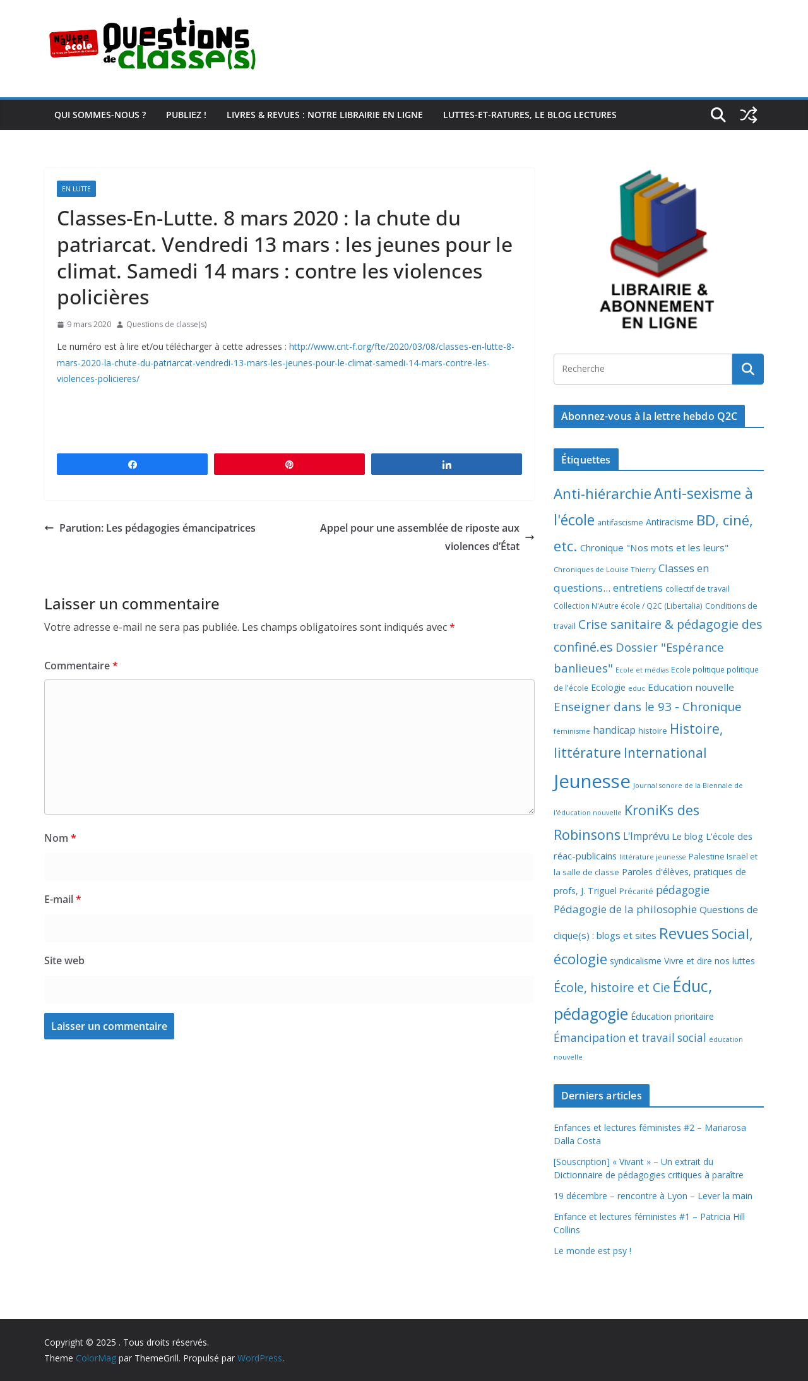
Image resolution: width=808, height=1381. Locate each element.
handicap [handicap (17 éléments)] (614, 730)
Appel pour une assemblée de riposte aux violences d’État (427, 537)
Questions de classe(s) (166, 324)
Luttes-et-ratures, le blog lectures (530, 115)
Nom (60, 838)
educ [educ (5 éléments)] (636, 688)
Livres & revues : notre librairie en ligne (325, 115)
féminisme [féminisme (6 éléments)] (572, 731)
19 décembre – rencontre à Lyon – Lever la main (653, 1196)
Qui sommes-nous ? (100, 115)
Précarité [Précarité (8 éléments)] (636, 891)
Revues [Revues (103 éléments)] (684, 933)
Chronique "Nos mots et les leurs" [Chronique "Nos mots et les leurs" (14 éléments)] (654, 547)
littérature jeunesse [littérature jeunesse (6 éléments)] (652, 856)
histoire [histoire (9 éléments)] (652, 730)
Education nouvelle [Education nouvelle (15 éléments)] (691, 687)
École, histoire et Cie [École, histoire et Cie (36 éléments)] (612, 987)
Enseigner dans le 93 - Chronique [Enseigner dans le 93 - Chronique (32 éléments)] (648, 706)
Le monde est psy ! (592, 1251)
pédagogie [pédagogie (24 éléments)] (683, 889)
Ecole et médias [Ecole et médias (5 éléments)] (641, 670)
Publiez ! (186, 115)
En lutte (76, 188)
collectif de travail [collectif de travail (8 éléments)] (697, 588)
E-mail (62, 899)
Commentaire (81, 666)
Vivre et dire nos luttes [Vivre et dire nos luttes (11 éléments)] (709, 961)
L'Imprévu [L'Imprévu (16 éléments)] (646, 836)
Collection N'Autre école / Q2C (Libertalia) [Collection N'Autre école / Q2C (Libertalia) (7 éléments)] (628, 606)
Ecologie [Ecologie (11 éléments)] (608, 687)
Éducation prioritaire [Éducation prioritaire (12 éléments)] (672, 1016)
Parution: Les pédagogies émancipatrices (150, 528)
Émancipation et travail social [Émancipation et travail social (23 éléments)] (630, 1038)
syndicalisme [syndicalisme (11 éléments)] (636, 961)
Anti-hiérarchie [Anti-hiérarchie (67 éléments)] (602, 493)
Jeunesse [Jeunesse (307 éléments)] (592, 781)
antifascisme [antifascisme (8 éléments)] (620, 522)
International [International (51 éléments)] (665, 753)
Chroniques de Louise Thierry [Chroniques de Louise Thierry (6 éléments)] (605, 569)
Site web (64, 960)
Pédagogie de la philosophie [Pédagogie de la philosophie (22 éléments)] (625, 909)
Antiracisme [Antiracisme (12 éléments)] (670, 522)
